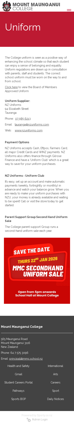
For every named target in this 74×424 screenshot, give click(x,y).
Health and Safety (18, 366)
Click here (11, 87)
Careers (55, 382)
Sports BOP (18, 399)
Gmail (18, 374)
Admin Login (37, 419)
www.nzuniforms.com (29, 130)
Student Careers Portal (18, 382)
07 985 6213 (23, 118)
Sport (55, 390)
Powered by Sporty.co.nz (37, 415)
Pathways (18, 390)
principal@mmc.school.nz (26, 358)
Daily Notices (55, 399)
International (55, 366)
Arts (55, 374)
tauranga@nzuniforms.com (32, 124)
